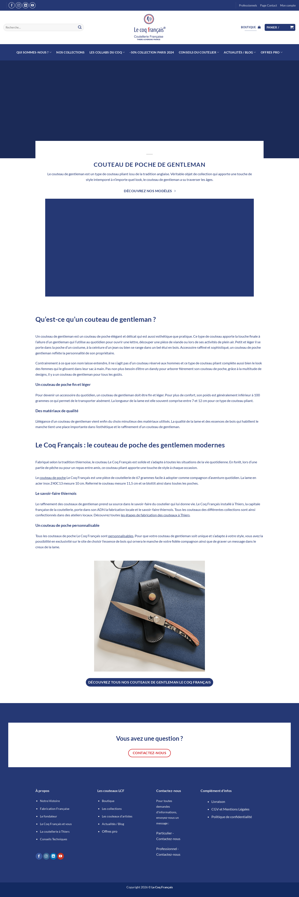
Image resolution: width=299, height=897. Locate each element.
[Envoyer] (79, 27)
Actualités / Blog (240, 52)
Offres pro (109, 831)
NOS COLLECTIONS (70, 52)
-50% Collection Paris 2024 (152, 52)
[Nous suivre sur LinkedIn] (25, 5)
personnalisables (120, 536)
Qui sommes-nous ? (34, 52)
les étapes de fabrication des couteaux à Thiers (155, 515)
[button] (280, 27)
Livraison (218, 801)
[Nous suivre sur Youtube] (32, 5)
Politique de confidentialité (231, 817)
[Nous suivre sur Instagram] (18, 5)
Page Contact (268, 5)
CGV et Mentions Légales (230, 809)
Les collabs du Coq (107, 52)
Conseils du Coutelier (199, 52)
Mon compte (288, 5)
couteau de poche (53, 477)
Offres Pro (271, 52)
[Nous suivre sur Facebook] (11, 5)
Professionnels (248, 5)
